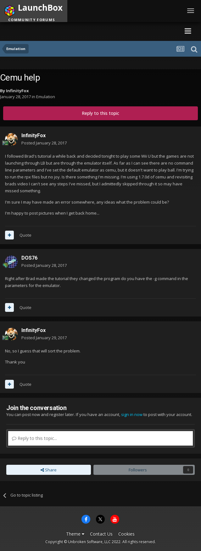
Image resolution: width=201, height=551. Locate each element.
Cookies (126, 534)
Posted (44, 143)
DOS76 (29, 258)
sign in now (131, 414)
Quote (25, 235)
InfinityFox (17, 90)
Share (49, 470)
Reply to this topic (100, 113)
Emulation (45, 96)
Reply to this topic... (34, 438)
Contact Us (101, 534)
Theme (75, 534)
